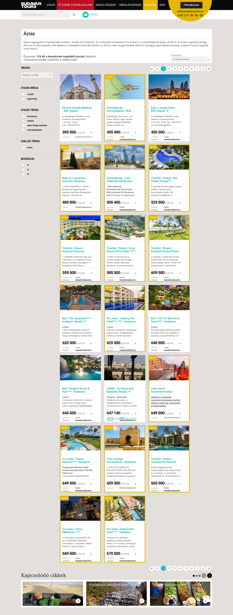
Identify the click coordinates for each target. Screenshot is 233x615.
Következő (203, 68)
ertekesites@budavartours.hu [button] (190, 11)
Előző (157, 68)
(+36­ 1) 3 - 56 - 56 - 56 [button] (190, 15)
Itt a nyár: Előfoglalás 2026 (75, 4)
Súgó (162, 4)
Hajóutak (150, 4)
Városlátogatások (130, 4)
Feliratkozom (191, 4)
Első (152, 68)
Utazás (51, 4)
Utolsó (208, 68)
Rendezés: (177, 55)
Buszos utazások (106, 4)
